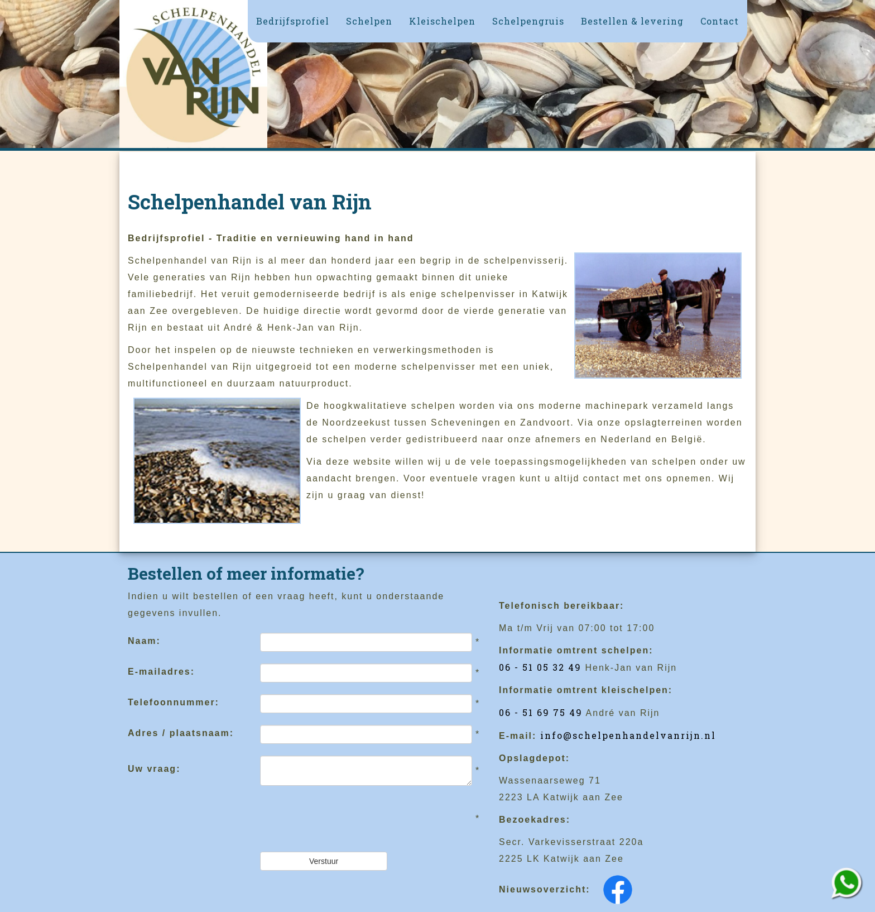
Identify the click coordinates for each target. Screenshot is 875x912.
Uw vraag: (154, 768)
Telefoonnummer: (173, 702)
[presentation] (345, 819)
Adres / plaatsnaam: (181, 733)
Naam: (144, 641)
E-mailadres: (161, 671)
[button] (369, 21)
